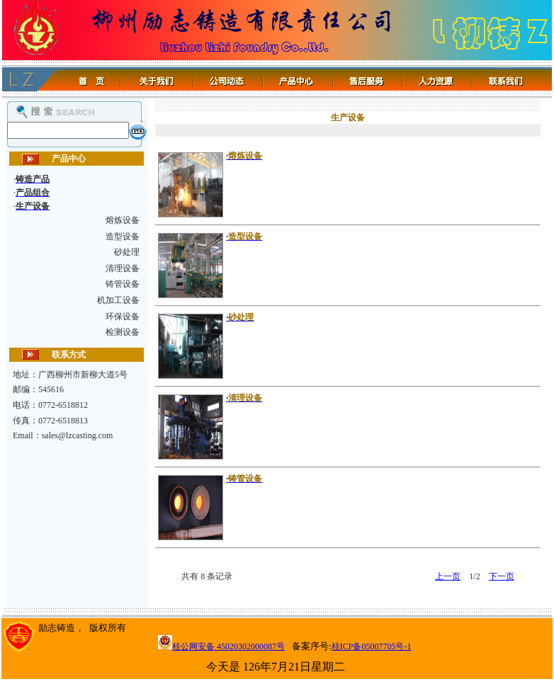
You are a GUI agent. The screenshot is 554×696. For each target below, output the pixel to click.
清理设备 (123, 268)
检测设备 (123, 332)
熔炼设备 (123, 220)
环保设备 (123, 316)
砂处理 (127, 252)
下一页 (501, 576)
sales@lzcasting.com (77, 435)
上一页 (447, 576)
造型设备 (123, 236)
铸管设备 (123, 284)
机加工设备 (118, 300)
